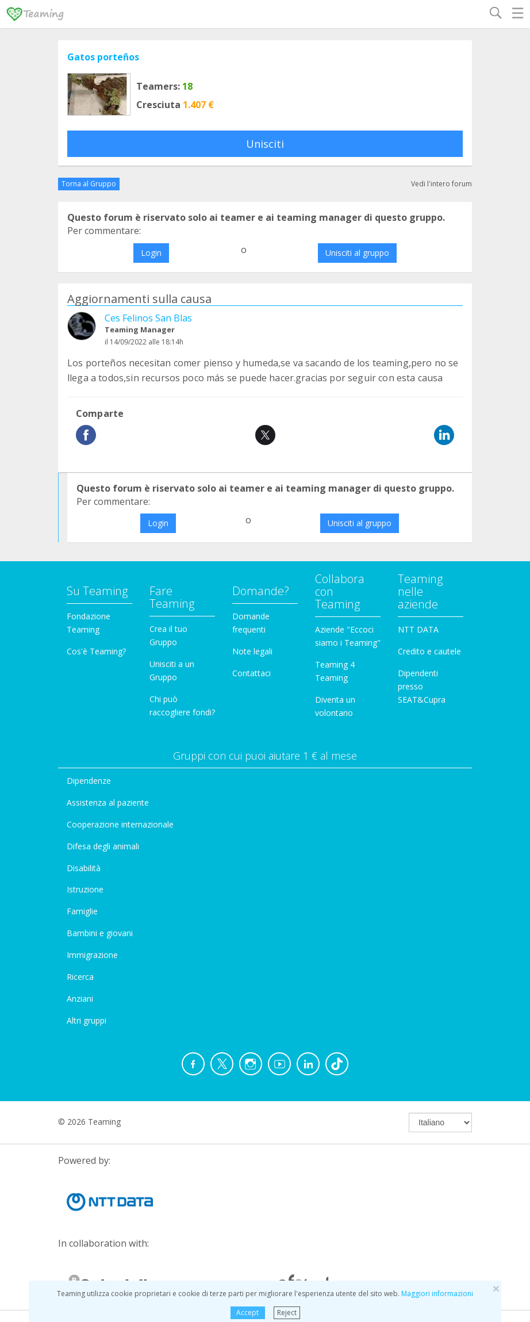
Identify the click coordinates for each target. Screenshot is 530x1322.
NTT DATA (418, 629)
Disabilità (84, 868)
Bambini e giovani (100, 933)
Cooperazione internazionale (120, 824)
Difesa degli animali (103, 846)
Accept (247, 1312)
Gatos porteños (103, 57)
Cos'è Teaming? (96, 651)
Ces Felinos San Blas (148, 318)
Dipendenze (89, 780)
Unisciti (265, 144)
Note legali (252, 651)
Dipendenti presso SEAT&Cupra (421, 686)
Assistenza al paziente (108, 802)
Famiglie (82, 911)
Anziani (80, 998)
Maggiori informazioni (437, 1293)
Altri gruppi (86, 1020)
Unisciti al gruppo (357, 252)
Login (151, 252)
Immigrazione (92, 954)
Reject (287, 1312)
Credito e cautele (429, 651)
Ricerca (80, 976)
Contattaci (251, 673)
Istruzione (85, 889)
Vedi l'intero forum (441, 184)
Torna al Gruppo (89, 184)
